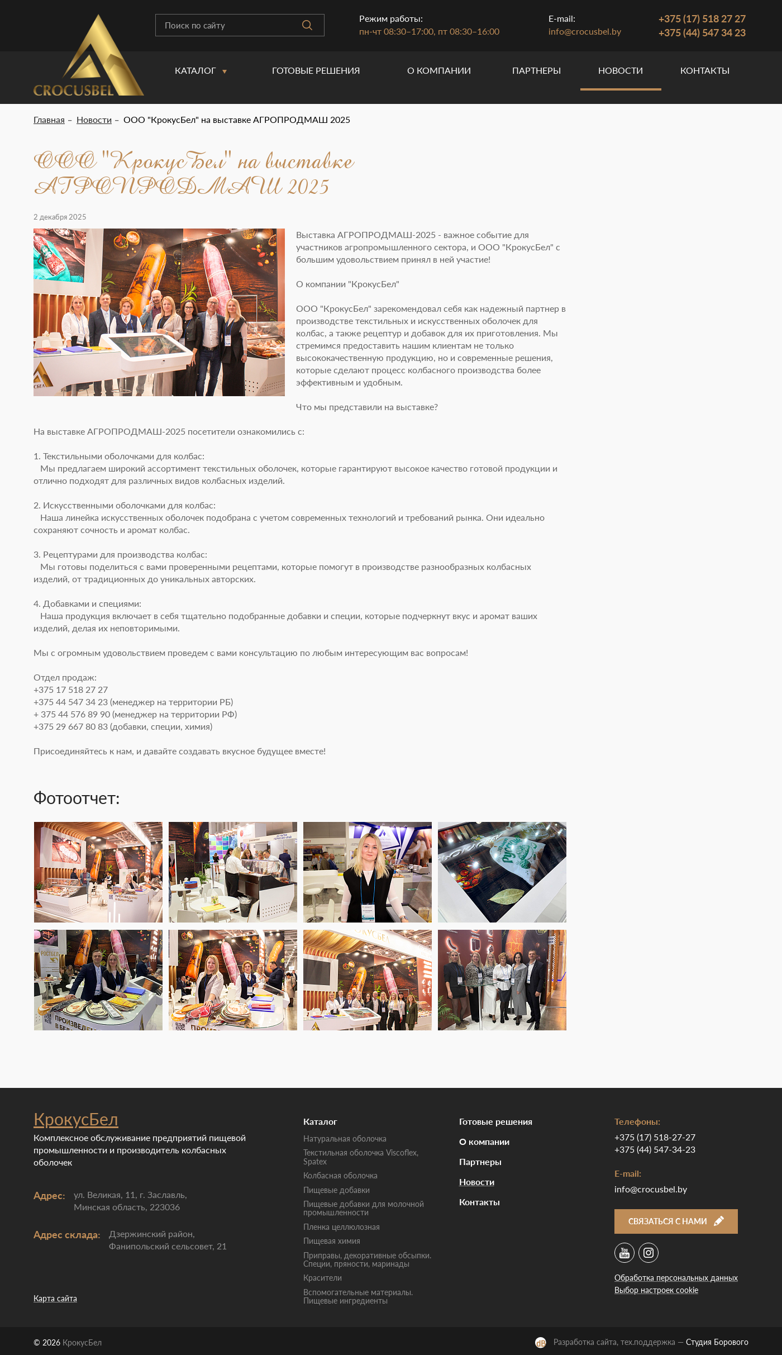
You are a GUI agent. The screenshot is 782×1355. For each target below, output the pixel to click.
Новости (620, 70)
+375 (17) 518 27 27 (702, 18)
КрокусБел (76, 1119)
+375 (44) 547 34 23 (702, 32)
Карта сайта (55, 1298)
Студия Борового (717, 1342)
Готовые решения (316, 70)
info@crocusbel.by (585, 31)
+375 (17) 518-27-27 (654, 1136)
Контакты (704, 70)
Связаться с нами (676, 1221)
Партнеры (536, 70)
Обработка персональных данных (676, 1277)
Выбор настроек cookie (656, 1290)
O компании (439, 70)
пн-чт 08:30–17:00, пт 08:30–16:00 (429, 31)
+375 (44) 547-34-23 (654, 1149)
